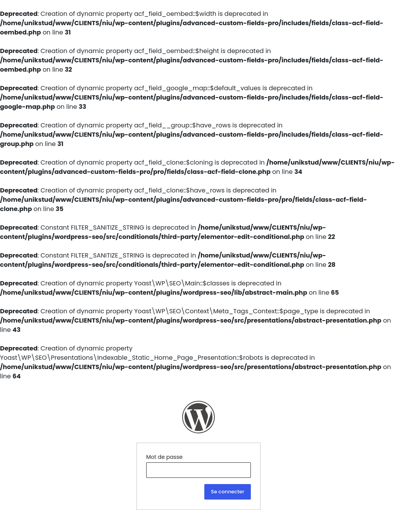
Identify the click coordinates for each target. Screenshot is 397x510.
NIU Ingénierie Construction (198, 417)
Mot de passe (164, 457)
